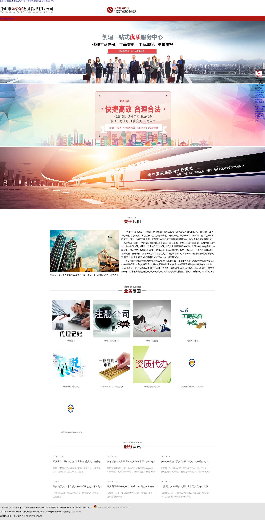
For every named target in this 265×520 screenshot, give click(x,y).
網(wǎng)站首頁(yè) (7, 19)
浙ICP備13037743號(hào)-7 (82, 508)
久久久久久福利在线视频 (259, 111)
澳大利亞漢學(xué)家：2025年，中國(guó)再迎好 (130, 486)
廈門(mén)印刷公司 (14, 516)
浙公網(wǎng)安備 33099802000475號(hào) (113, 508)
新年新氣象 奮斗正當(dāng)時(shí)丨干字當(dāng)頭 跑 (133, 461)
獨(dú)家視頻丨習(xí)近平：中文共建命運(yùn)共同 (185, 461)
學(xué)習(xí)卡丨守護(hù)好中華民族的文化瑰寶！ (77, 486)
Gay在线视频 (260, 107)
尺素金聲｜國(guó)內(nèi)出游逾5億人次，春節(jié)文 (78, 461)
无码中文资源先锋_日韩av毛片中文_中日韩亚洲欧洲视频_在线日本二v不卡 (27, 1)
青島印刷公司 (27, 516)
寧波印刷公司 (37, 516)
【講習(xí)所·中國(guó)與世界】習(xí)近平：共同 (184, 486)
